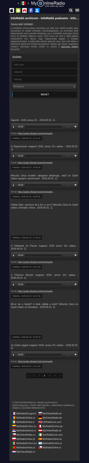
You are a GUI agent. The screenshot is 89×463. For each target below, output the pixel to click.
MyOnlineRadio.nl (23, 451)
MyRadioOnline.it (23, 422)
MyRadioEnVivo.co (24, 426)
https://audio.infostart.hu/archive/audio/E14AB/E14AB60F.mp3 (46, 162)
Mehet (45, 94)
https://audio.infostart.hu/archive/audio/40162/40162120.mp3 (45, 262)
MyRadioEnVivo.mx (24, 443)
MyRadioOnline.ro (23, 417)
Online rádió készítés (40, 405)
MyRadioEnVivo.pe (50, 426)
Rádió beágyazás (20, 405)
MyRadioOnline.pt (23, 447)
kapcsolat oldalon (69, 46)
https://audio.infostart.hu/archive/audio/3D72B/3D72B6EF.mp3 (46, 192)
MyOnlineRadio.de (50, 417)
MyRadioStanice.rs (24, 430)
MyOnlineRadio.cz (23, 434)
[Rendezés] (44, 86)
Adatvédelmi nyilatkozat (62, 405)
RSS (43, 408)
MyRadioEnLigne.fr (24, 413)
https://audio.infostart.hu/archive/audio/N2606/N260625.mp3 (45, 133)
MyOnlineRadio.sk (50, 413)
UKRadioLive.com (49, 422)
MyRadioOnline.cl (49, 447)
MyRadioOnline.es (50, 439)
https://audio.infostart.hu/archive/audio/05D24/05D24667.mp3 (46, 291)
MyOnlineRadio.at (49, 430)
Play (13, 127)
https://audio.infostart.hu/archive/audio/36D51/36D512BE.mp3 (46, 361)
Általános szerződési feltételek (26, 408)
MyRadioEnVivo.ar (50, 443)
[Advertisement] (44, 107)
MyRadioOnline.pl (23, 439)
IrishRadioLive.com (50, 434)
